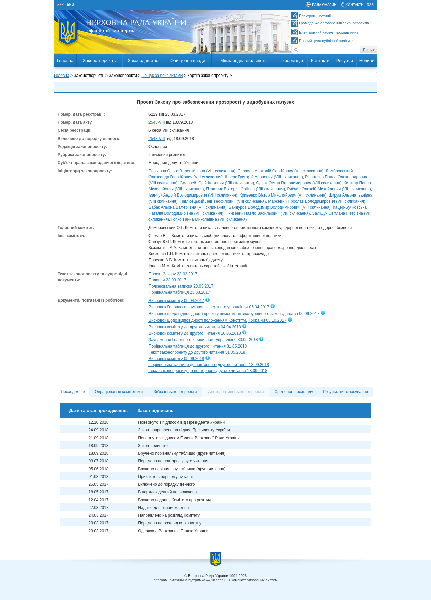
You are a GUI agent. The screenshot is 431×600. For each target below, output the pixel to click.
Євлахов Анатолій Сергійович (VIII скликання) (281, 171)
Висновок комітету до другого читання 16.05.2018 (194, 333)
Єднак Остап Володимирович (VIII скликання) (299, 183)
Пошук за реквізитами (162, 75)
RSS (370, 5)
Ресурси (344, 60)
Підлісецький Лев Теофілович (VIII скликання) (223, 201)
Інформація (291, 60)
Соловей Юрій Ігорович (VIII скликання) (217, 183)
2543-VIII (156, 138)
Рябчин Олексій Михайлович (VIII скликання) (329, 189)
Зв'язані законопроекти (175, 391)
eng (70, 4)
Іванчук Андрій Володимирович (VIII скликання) (192, 195)
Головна (65, 60)
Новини (366, 60)
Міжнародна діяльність (243, 60)
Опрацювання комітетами (119, 391)
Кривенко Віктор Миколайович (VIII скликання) (282, 195)
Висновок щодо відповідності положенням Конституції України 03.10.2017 (217, 320)
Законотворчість (99, 60)
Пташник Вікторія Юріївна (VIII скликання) (245, 189)
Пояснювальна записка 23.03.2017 (180, 286)
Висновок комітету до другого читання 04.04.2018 (194, 327)
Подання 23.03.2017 (167, 280)
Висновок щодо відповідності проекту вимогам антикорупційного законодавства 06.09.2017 (233, 313)
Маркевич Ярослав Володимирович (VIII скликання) (316, 201)
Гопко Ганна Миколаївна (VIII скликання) (209, 219)
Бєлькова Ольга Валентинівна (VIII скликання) (191, 171)
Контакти (320, 60)
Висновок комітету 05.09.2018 (176, 358)
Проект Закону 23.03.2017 (172, 274)
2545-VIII (156, 122)
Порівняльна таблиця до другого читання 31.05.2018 (197, 346)
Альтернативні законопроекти (236, 391)
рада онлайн (324, 5)
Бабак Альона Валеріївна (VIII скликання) (187, 207)
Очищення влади (187, 60)
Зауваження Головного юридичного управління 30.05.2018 (203, 340)
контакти (354, 5)
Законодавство (143, 60)
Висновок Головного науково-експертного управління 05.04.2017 (208, 307)
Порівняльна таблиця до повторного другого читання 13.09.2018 (208, 364)
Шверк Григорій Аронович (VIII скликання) (264, 177)
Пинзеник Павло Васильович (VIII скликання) (268, 213)
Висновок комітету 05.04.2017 (176, 300)
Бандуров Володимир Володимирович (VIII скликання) (280, 207)
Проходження (73, 391)
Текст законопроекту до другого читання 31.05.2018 (196, 352)
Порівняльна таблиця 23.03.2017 (179, 292)
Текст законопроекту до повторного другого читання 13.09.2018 (207, 370)
